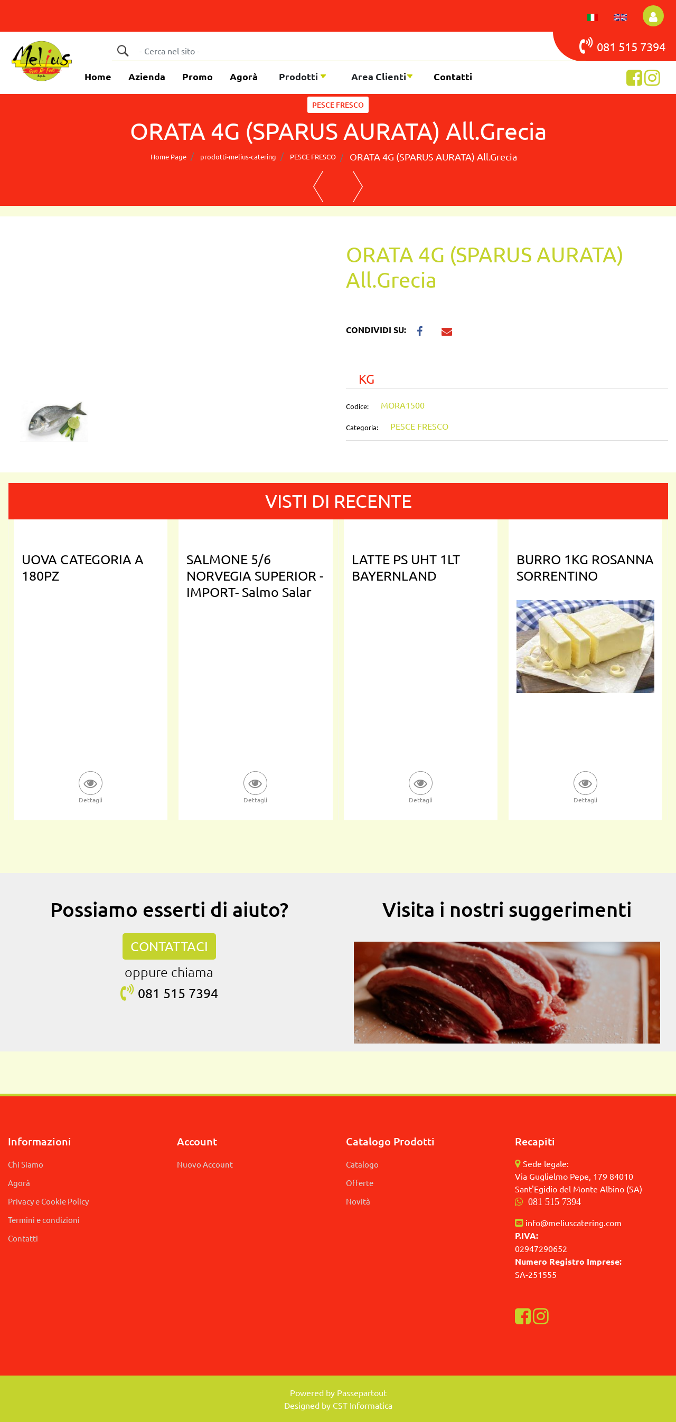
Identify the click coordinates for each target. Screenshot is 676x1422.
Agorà (244, 76)
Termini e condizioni (44, 1220)
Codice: (357, 406)
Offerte (359, 1183)
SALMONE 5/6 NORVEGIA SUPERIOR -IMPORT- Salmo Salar (254, 575)
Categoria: (362, 427)
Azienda (146, 76)
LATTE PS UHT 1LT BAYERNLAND (406, 567)
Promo (197, 76)
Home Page (168, 156)
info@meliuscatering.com (573, 1222)
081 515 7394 (554, 1202)
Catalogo (362, 1164)
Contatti (453, 76)
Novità (358, 1201)
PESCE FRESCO (313, 156)
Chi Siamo (25, 1164)
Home (97, 76)
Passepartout (362, 1392)
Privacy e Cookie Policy (48, 1201)
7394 (652, 46)
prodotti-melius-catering (238, 156)
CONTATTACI (169, 946)
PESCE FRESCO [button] (338, 105)
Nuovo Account (205, 1164)
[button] (653, 15)
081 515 (609, 45)
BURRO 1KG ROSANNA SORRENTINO (585, 567)
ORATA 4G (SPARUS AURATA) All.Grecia (433, 156)
